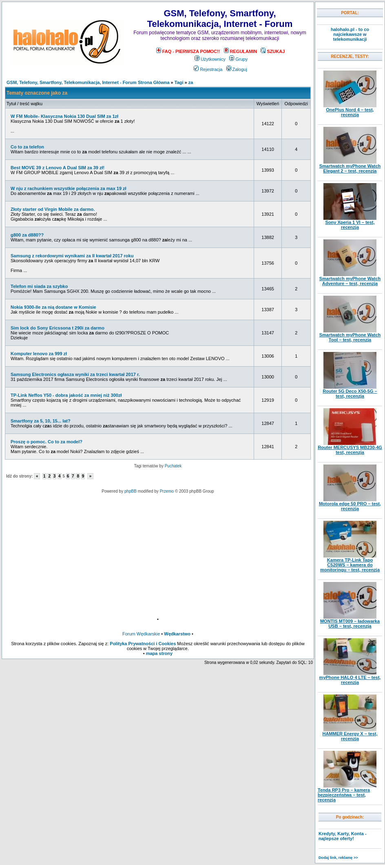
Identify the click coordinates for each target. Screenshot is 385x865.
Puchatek (173, 466)
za (190, 82)
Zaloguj (236, 69)
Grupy (238, 59)
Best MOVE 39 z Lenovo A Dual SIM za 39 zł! (57, 167)
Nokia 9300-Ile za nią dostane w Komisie (53, 307)
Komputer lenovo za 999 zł (39, 353)
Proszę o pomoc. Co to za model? (46, 441)
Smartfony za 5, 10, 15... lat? (41, 420)
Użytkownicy (210, 59)
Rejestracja (208, 69)
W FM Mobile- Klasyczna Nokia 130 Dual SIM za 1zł (64, 116)
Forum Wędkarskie (141, 633)
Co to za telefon (27, 146)
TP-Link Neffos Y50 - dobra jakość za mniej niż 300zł (66, 395)
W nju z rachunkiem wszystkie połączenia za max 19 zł (68, 188)
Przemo (167, 491)
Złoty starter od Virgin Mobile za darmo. (53, 209)
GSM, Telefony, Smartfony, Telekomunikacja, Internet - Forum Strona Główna (88, 82)
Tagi (179, 82)
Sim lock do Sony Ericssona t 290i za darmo (57, 327)
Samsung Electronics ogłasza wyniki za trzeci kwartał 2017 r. (75, 374)
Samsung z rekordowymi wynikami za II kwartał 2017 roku (72, 255)
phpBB (130, 491)
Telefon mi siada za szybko (39, 286)
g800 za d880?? (27, 234)
